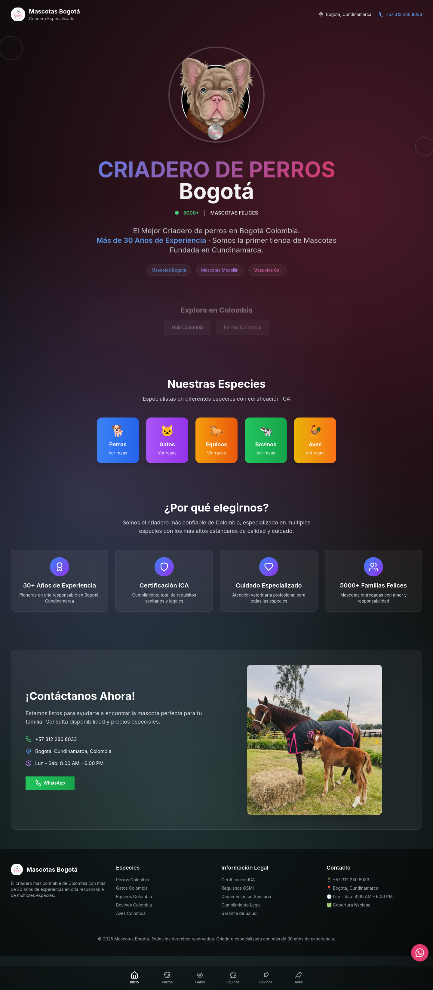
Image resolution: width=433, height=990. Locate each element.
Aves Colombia (131, 913)
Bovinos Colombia (134, 904)
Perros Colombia (132, 879)
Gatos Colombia (132, 888)
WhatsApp (50, 783)
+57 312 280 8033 (351, 879)
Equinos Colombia (134, 896)
